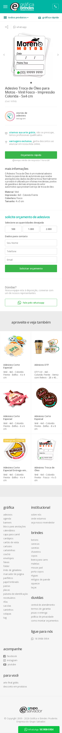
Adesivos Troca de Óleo (44, 469)
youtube (9, 664)
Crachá (6, 554)
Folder (6, 566)
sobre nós (36, 514)
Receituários (9, 597)
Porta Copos (37, 571)
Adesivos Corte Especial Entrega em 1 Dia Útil (14, 470)
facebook (10, 656)
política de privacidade (42, 616)
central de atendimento (43, 604)
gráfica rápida (48, 17)
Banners (7, 522)
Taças (34, 587)
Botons (34, 539)
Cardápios (8, 538)
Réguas (34, 575)
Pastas (6, 585)
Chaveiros (36, 551)
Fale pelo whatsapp (31, 303)
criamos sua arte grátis (22, 132)
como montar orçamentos (45, 620)
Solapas (7, 613)
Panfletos (8, 578)
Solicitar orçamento (31, 268)
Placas (6, 589)
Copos (34, 555)
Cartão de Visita (11, 542)
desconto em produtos (15, 686)
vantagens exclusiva (20, 141)
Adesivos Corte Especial (11, 366)
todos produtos (16, 17)
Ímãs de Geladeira (12, 570)
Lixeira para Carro (39, 559)
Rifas (5, 601)
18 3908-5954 (40, 638)
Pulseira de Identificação (15, 593)
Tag (5, 617)
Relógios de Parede (40, 579)
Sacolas (7, 605)
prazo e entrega (39, 612)
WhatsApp (38, 729)
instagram (10, 660)
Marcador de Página (13, 574)
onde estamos (38, 518)
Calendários (9, 530)
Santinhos (8, 609)
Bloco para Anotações (14, 526)
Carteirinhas (9, 550)
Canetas (35, 547)
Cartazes (7, 546)
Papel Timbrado (11, 582)
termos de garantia (41, 608)
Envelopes (8, 558)
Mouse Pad (37, 567)
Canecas (35, 543)
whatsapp (19, 27)
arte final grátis (11, 682)
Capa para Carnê (11, 534)
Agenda (7, 518)
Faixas (6, 562)
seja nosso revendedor (43, 522)
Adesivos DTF (41, 364)
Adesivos (7, 514)
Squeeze (35, 583)
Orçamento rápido (31, 155)
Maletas (35, 563)
